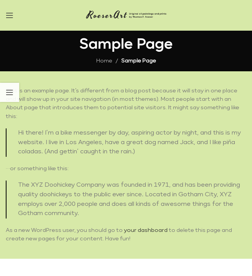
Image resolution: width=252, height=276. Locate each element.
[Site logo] (126, 15)
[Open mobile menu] (9, 15)
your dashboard (146, 230)
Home (104, 61)
